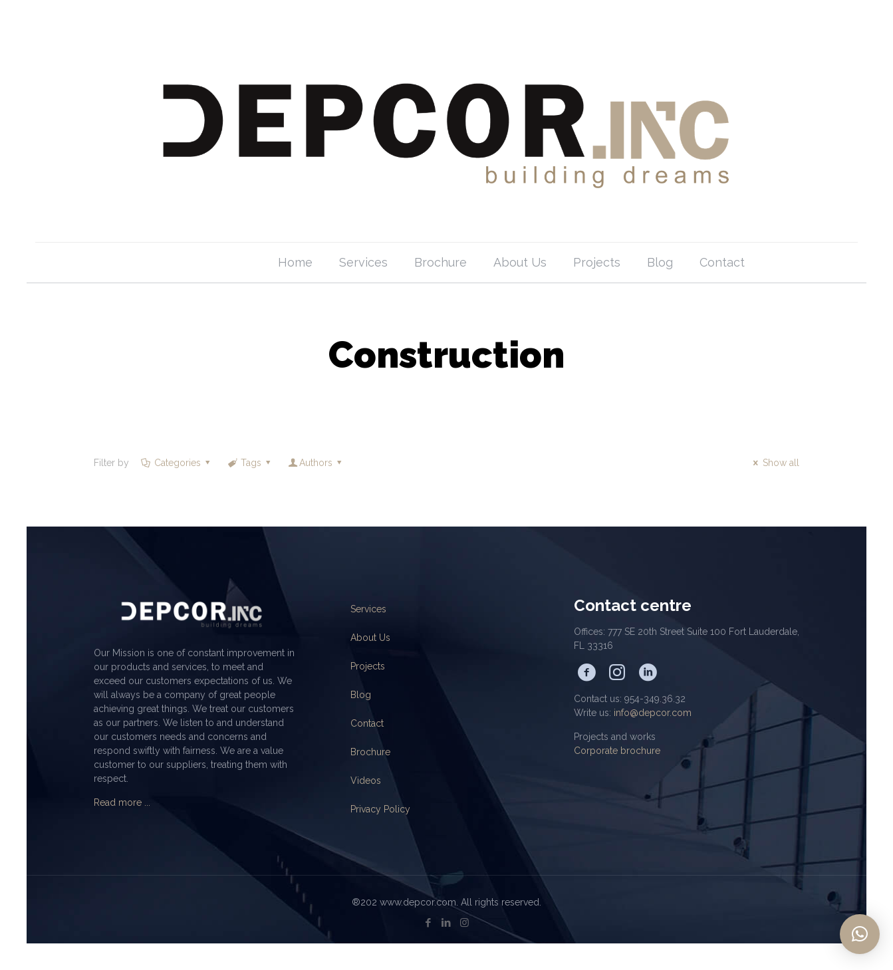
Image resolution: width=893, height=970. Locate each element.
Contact (367, 723)
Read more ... (122, 802)
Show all (774, 462)
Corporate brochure (617, 750)
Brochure (370, 752)
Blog (360, 694)
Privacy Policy (380, 809)
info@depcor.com (653, 712)
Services (368, 609)
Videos (365, 780)
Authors (316, 462)
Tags (250, 462)
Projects (367, 666)
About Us (370, 637)
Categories (176, 462)
